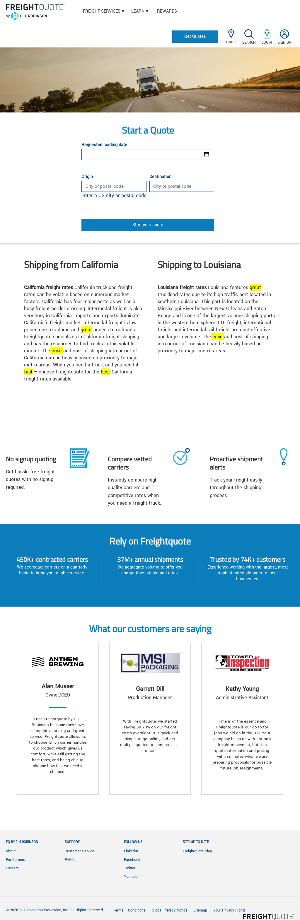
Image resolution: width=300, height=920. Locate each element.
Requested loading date (104, 145)
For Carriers (15, 859)
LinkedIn (131, 851)
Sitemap (200, 910)
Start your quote (147, 225)
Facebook (132, 859)
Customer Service (79, 851)
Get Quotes (195, 36)
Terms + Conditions (129, 910)
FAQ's (70, 859)
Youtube (131, 876)
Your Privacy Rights (229, 910)
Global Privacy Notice (170, 910)
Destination (160, 177)
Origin (87, 177)
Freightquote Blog (197, 851)
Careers (12, 868)
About (11, 851)
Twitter (129, 868)
